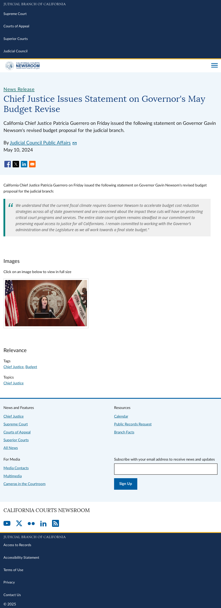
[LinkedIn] (43, 524)
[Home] (105, 65)
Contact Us (12, 595)
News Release (19, 89)
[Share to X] (16, 164)
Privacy (9, 582)
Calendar (121, 416)
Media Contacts (16, 468)
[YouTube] (6, 524)
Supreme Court (15, 14)
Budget (31, 367)
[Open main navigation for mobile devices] (214, 65)
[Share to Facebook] (7, 164)
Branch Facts (124, 432)
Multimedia (12, 476)
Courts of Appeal (16, 26)
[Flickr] (31, 524)
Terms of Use (13, 570)
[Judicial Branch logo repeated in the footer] (110, 536)
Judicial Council (15, 51)
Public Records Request (133, 424)
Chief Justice (13, 367)
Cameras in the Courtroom (24, 484)
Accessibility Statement (21, 557)
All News (10, 448)
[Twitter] (19, 524)
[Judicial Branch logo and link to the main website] (110, 4)
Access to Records (17, 545)
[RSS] (55, 524)
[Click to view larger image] (46, 325)
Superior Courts (15, 39)
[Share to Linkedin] (24, 164)
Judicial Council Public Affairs (43, 142)
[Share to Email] (32, 164)
